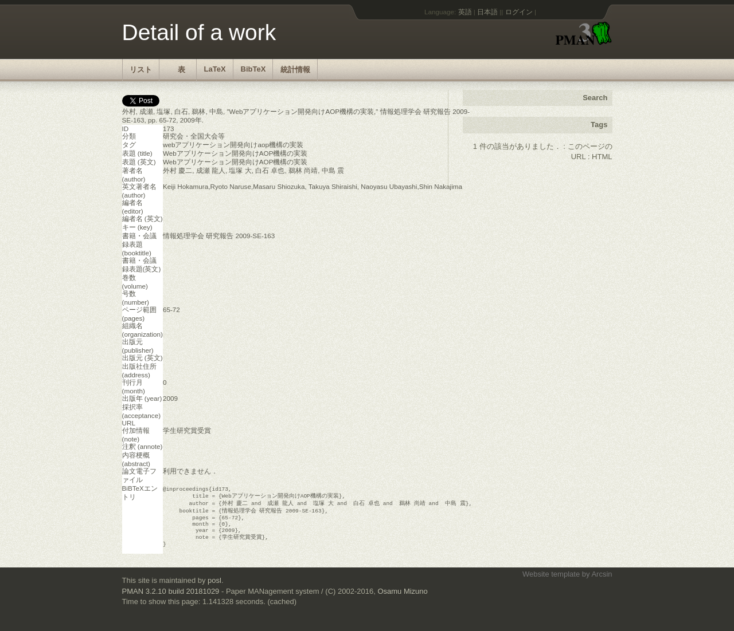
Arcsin (601, 582)
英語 (465, 11)
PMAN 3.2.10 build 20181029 (171, 599)
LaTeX (215, 69)
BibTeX (253, 69)
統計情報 (295, 69)
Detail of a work (199, 32)
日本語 (487, 11)
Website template (551, 582)
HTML (602, 156)
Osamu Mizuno (402, 599)
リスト (141, 69)
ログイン (519, 11)
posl (214, 588)
